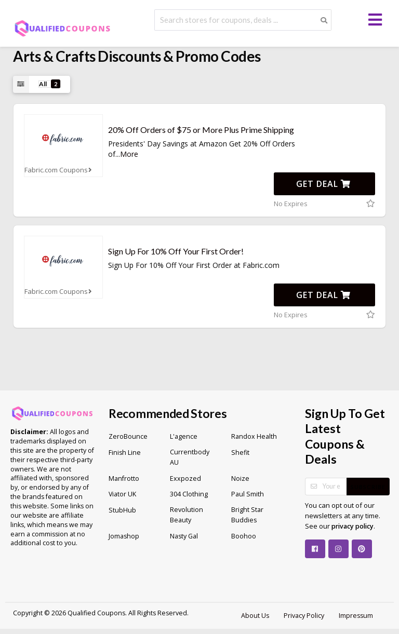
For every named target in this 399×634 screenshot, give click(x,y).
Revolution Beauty (186, 514)
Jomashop (124, 536)
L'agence (183, 436)
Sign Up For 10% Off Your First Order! (176, 251)
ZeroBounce (128, 436)
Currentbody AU (189, 457)
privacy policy (352, 526)
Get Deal (323, 184)
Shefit (240, 452)
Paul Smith (247, 494)
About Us (255, 615)
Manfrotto (124, 478)
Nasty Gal (184, 536)
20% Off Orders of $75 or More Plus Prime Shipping (201, 129)
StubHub (122, 510)
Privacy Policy (304, 615)
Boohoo (243, 536)
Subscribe (368, 486)
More (129, 154)
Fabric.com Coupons (59, 170)
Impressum (356, 615)
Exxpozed (185, 478)
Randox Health (254, 436)
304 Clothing (189, 494)
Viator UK (122, 494)
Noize (240, 478)
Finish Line (125, 452)
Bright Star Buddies (247, 514)
